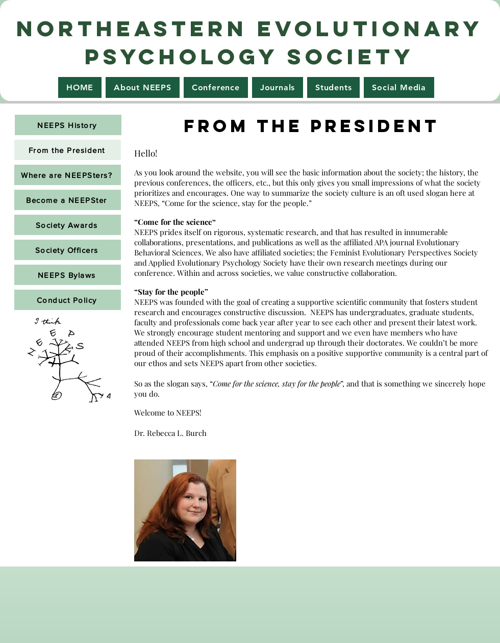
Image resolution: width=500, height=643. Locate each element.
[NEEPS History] (68, 125)
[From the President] (67, 150)
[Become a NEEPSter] (67, 200)
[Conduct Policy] (67, 300)
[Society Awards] (67, 225)
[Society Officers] (67, 250)
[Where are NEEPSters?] (67, 175)
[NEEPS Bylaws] (67, 275)
